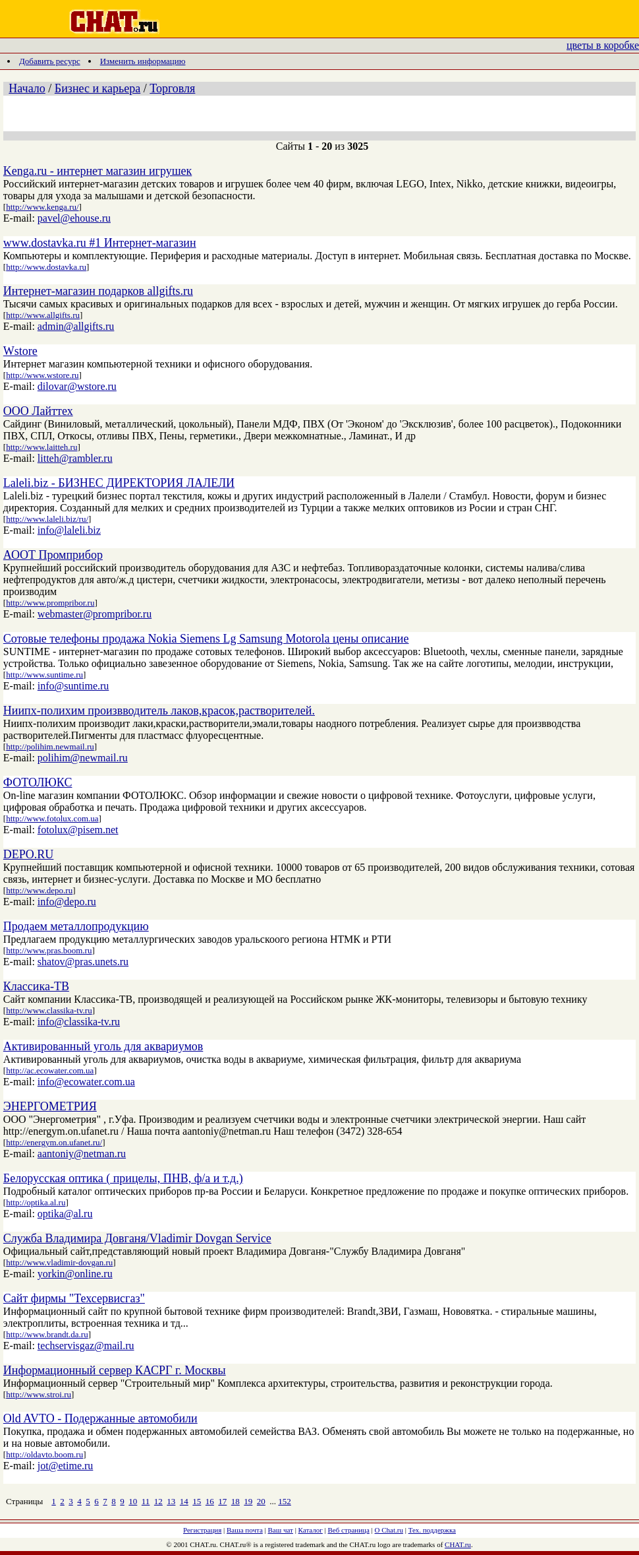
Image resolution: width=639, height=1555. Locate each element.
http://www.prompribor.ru (50, 603)
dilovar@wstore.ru (77, 386)
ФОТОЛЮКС (37, 782)
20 (261, 1501)
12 (158, 1501)
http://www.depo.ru (39, 890)
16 (210, 1501)
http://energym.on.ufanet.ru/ (54, 1142)
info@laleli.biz (69, 530)
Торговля (172, 88)
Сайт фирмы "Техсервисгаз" (74, 1298)
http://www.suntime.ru (44, 675)
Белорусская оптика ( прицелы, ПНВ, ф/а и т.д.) (123, 1178)
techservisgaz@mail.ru (86, 1345)
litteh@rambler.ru (75, 458)
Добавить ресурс (49, 61)
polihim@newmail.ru (83, 757)
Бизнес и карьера (97, 88)
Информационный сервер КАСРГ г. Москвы (114, 1370)
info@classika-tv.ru (79, 1021)
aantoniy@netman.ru (82, 1153)
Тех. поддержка (432, 1530)
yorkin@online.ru (75, 1273)
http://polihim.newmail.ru (50, 746)
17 (222, 1501)
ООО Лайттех (38, 411)
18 (235, 1501)
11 (146, 1501)
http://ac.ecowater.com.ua (50, 1070)
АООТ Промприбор (53, 554)
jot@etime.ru (66, 1465)
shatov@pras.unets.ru (83, 961)
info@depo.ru (67, 901)
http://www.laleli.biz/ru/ (47, 519)
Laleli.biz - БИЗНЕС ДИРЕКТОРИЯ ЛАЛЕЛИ (119, 483)
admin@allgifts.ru (76, 326)
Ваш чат (280, 1530)
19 (248, 1501)
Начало (27, 88)
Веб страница (349, 1530)
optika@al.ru (65, 1213)
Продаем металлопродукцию (76, 926)
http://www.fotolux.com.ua (52, 818)
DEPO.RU (28, 854)
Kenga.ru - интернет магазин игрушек (97, 170)
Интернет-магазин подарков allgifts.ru (98, 291)
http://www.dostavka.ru (46, 267)
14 (184, 1501)
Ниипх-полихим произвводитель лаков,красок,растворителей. (159, 710)
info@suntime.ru (73, 685)
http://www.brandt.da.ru (47, 1334)
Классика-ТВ (36, 986)
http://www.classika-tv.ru (49, 1010)
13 (171, 1501)
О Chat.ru (389, 1530)
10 (132, 1501)
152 (284, 1501)
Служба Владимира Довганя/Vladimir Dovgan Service (137, 1238)
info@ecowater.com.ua (86, 1081)
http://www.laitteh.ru (41, 447)
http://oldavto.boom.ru (44, 1454)
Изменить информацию (143, 61)
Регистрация (202, 1530)
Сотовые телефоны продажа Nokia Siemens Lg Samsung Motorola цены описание (206, 638)
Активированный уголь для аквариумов (103, 1046)
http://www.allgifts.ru (43, 315)
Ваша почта (245, 1530)
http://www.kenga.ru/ (42, 207)
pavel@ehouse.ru (74, 218)
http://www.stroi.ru (38, 1394)
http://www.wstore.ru (42, 375)
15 (196, 1501)
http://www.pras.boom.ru (49, 950)
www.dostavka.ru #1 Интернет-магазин (99, 242)
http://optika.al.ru (35, 1202)
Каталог (310, 1530)
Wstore (20, 351)
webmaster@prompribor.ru (95, 613)
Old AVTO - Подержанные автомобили (100, 1418)
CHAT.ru (458, 1544)
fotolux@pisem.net (78, 829)
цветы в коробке (603, 45)
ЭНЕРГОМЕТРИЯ (50, 1106)
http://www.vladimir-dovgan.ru (59, 1262)
